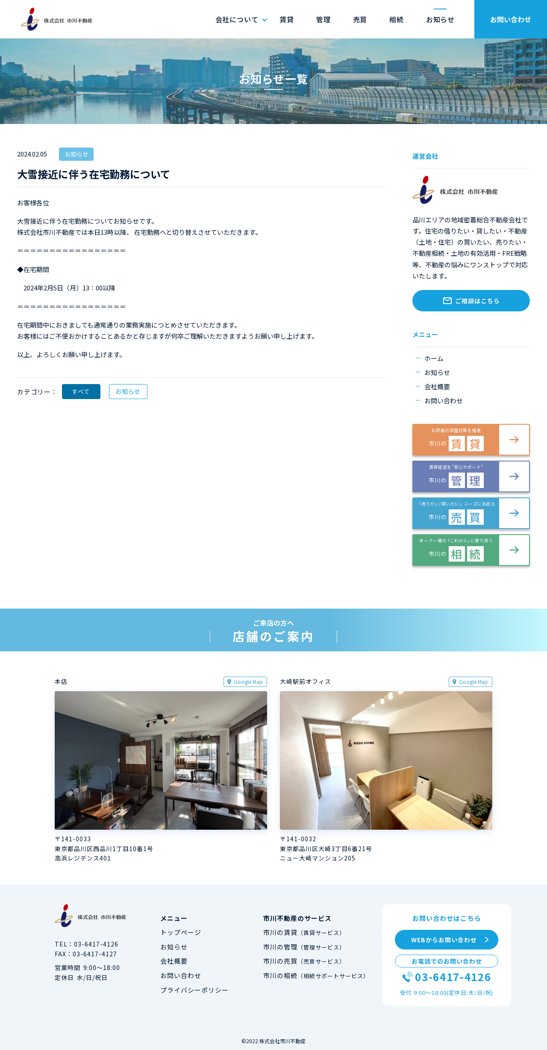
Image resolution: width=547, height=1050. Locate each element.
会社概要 (437, 386)
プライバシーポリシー (194, 989)
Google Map (248, 681)
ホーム (434, 358)
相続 (396, 19)
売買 (360, 19)
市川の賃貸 (304, 932)
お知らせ (440, 19)
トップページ (180, 932)
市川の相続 (316, 975)
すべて (81, 391)
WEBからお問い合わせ (444, 939)
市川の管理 (304, 946)
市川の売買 (304, 960)
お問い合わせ (510, 19)
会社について (237, 19)
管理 (323, 19)
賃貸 (286, 19)
